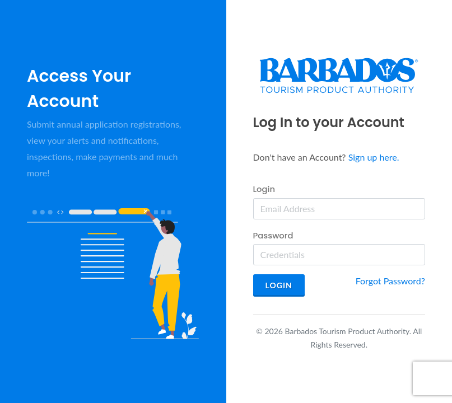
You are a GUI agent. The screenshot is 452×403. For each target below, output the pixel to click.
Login (264, 189)
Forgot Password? (390, 280)
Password (273, 235)
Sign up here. (373, 157)
